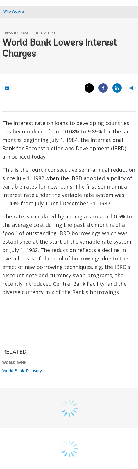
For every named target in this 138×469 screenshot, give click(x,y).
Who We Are (13, 11)
